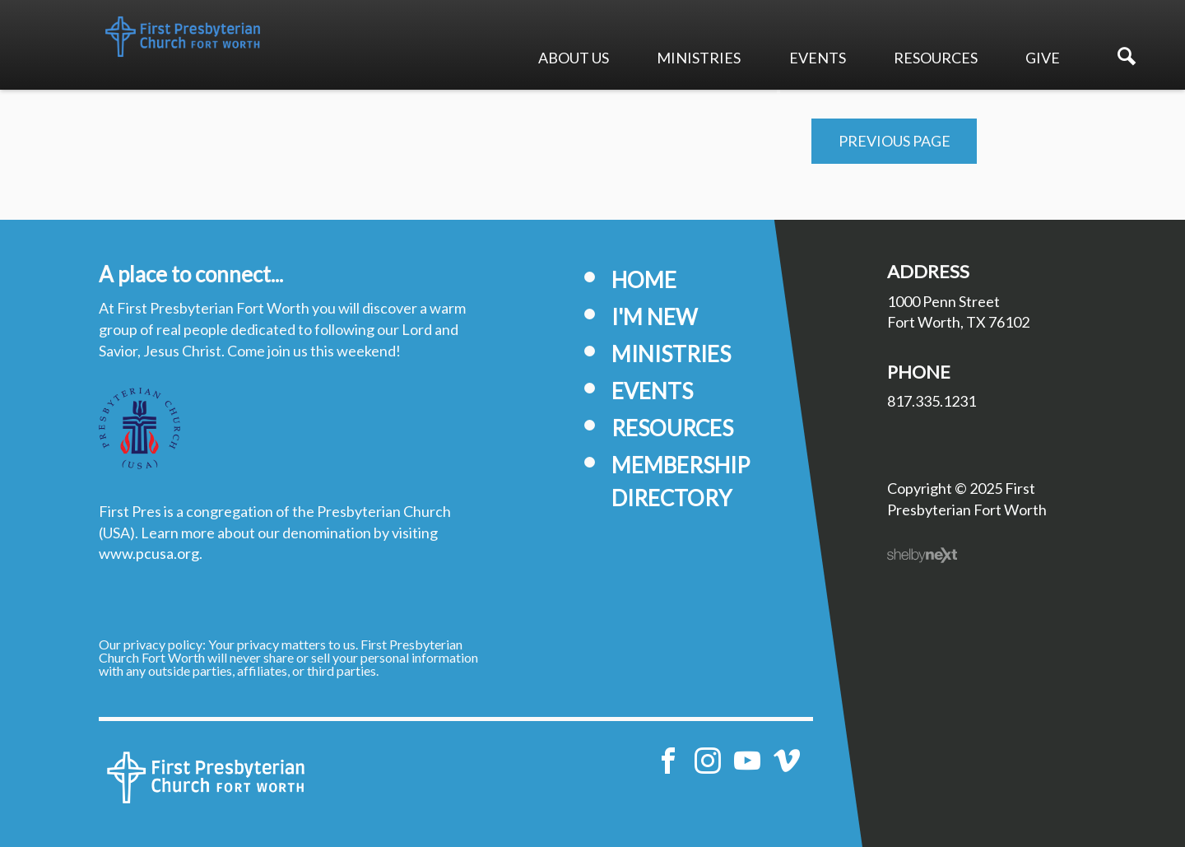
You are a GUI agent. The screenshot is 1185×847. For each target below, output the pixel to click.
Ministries (699, 58)
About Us (573, 58)
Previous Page (894, 141)
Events (817, 58)
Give (1042, 58)
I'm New (654, 317)
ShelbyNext (922, 555)
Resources (936, 58)
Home (643, 280)
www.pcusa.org (149, 553)
